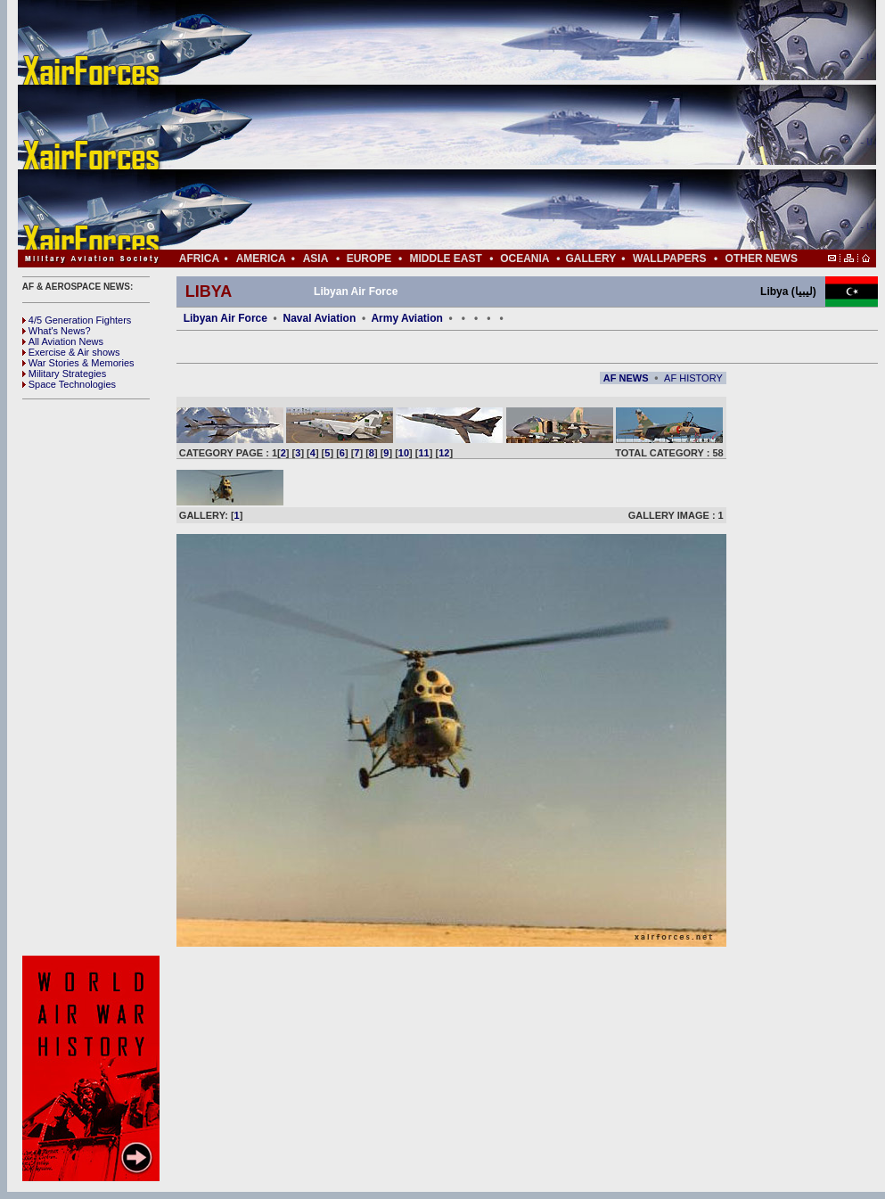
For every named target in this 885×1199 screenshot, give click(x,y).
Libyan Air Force (225, 318)
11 (424, 453)
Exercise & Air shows (71, 352)
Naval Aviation (319, 318)
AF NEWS (626, 378)
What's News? (56, 330)
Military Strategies (64, 373)
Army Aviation (406, 318)
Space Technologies (69, 384)
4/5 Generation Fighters (78, 320)
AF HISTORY (693, 378)
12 (443, 453)
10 (403, 453)
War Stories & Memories (78, 362)
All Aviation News (62, 341)
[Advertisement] (500, 125)
